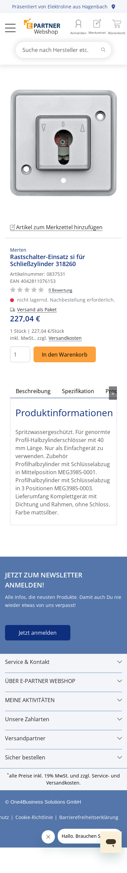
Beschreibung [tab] (33, 391)
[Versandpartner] (63, 738)
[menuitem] (97, 28)
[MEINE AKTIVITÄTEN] (63, 700)
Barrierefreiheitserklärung (88, 817)
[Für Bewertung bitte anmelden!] (60, 290)
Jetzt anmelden (38, 632)
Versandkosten (65, 338)
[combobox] (64, 50)
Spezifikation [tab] (78, 391)
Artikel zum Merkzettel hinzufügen (56, 227)
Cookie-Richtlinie (34, 817)
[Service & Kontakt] (63, 662)
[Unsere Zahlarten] (63, 719)
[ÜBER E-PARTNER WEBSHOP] (63, 681)
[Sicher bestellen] (63, 757)
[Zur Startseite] (38, 27)
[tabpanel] (63, 142)
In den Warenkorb (64, 354)
